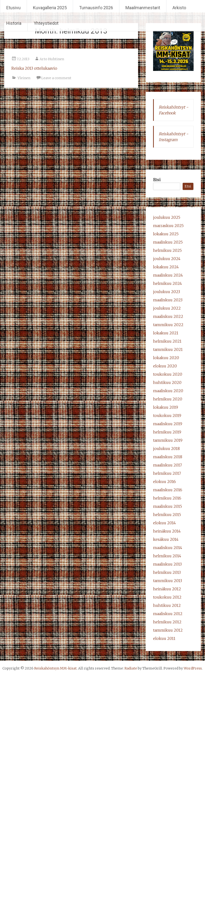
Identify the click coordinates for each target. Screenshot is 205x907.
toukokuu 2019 (167, 415)
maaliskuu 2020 (168, 390)
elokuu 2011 (164, 638)
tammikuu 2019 (167, 440)
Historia (13, 23)
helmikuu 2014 (167, 555)
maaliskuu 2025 (168, 242)
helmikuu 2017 (167, 473)
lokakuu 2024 (166, 266)
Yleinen (23, 78)
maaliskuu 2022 (168, 316)
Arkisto (179, 7)
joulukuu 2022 (167, 308)
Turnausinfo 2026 (96, 7)
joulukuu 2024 (166, 258)
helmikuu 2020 (167, 399)
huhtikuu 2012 (167, 605)
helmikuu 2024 (167, 283)
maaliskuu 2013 (167, 564)
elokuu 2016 (164, 481)
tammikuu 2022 (168, 324)
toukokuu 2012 (167, 597)
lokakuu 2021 (165, 333)
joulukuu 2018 (166, 448)
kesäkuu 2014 (166, 539)
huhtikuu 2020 (167, 382)
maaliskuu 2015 (167, 506)
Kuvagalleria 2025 (50, 7)
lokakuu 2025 (166, 233)
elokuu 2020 (165, 366)
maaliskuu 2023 (167, 299)
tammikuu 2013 (167, 580)
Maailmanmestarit (142, 7)
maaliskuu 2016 (167, 489)
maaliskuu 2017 (167, 465)
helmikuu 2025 (167, 250)
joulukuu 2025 (166, 217)
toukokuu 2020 (167, 374)
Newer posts (124, 100)
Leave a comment (56, 78)
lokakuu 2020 (166, 357)
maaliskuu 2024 (168, 275)
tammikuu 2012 (168, 630)
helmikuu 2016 (167, 498)
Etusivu (13, 7)
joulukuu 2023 (166, 291)
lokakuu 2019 (165, 407)
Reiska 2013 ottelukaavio (34, 68)
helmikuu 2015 (167, 514)
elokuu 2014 (164, 522)
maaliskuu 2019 (167, 423)
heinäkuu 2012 (167, 588)
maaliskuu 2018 (167, 456)
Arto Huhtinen (52, 59)
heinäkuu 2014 (167, 531)
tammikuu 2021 (168, 349)
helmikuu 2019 (167, 432)
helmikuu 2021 (167, 341)
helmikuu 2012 (167, 621)
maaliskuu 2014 (167, 547)
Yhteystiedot (46, 23)
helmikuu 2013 (167, 572)
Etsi (157, 179)
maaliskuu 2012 (167, 613)
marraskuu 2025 (168, 225)
